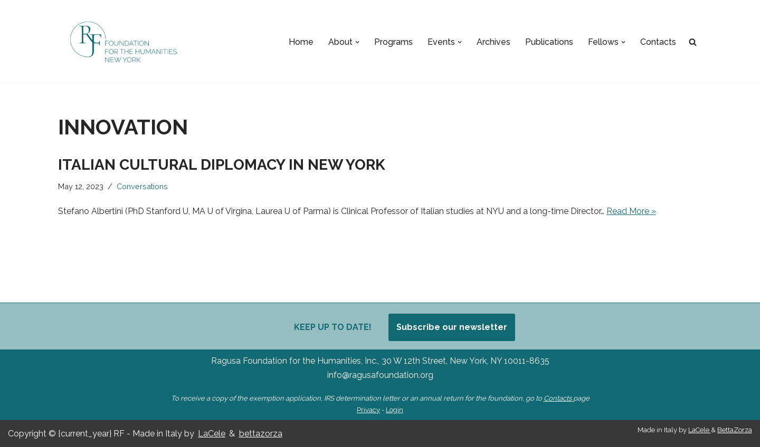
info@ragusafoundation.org (380, 375)
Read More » (631, 211)
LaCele (211, 434)
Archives (493, 42)
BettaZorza (734, 430)
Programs (393, 42)
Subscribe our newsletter (451, 327)
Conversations (142, 186)
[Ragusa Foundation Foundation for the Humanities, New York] (124, 41)
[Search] (693, 42)
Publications (549, 42)
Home (301, 42)
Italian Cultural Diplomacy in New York (223, 164)
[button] (357, 42)
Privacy (368, 410)
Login (394, 410)
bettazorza (260, 434)
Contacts (658, 42)
